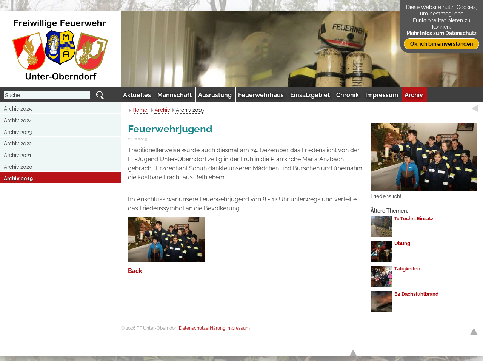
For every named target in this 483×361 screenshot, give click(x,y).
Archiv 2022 (18, 143)
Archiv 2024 (18, 120)
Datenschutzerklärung (202, 328)
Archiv (162, 110)
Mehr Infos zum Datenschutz (441, 33)
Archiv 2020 (18, 167)
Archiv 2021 (17, 155)
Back (135, 271)
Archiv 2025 (18, 109)
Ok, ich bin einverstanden (441, 43)
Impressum (238, 328)
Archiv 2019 (18, 179)
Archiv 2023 (18, 132)
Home (139, 110)
